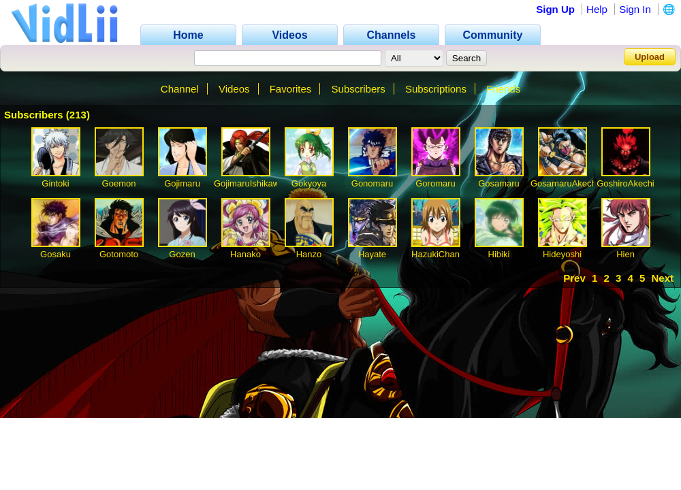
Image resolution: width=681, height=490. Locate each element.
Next (662, 278)
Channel (180, 89)
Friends (503, 89)
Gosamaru (499, 183)
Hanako (245, 254)
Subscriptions (435, 89)
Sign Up (555, 9)
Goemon (119, 183)
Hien (625, 254)
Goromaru (435, 183)
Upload (650, 57)
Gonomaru (372, 183)
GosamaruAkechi (564, 183)
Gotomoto (118, 254)
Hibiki (499, 254)
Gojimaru (182, 183)
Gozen (182, 254)
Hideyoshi (562, 254)
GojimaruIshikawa (249, 183)
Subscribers (358, 89)
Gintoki (55, 183)
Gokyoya (308, 183)
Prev (574, 278)
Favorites (291, 89)
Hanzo (309, 254)
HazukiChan (435, 254)
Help (596, 9)
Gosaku (55, 254)
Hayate (372, 254)
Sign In (635, 9)
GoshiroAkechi (625, 183)
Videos (234, 89)
